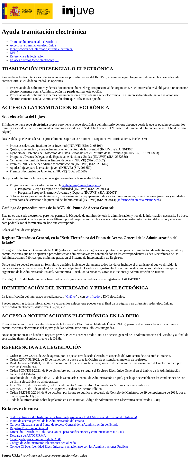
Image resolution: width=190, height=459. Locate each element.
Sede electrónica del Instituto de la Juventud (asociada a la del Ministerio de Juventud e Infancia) (73, 417)
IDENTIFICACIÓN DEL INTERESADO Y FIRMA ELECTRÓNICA (75, 287)
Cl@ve (70, 296)
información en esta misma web (139, 200)
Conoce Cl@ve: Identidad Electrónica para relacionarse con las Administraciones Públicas (69, 446)
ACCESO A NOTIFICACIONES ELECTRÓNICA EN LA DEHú (70, 315)
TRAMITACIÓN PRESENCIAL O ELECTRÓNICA (57, 68)
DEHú (14, 52)
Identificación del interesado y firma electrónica (41, 49)
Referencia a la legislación (27, 56)
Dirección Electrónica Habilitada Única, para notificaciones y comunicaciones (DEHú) (67, 432)
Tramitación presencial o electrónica (33, 41)
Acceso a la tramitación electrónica (33, 45)
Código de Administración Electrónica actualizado (43, 443)
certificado (93, 296)
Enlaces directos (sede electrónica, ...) (34, 60)
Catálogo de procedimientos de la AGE (35, 439)
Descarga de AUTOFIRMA (28, 435)
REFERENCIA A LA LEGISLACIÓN (42, 347)
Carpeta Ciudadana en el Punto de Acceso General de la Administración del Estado (64, 424)
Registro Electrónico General (29, 428)
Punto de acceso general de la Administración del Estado (47, 421)
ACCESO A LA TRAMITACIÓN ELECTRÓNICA (55, 107)
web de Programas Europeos (81, 185)
